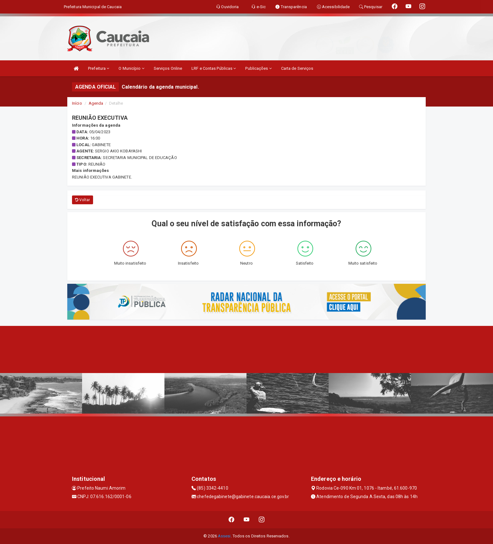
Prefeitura (98, 68)
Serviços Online (168, 68)
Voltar (82, 200)
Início (77, 103)
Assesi (224, 536)
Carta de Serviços (297, 68)
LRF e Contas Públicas (213, 68)
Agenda (96, 103)
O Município (131, 68)
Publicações (258, 68)
